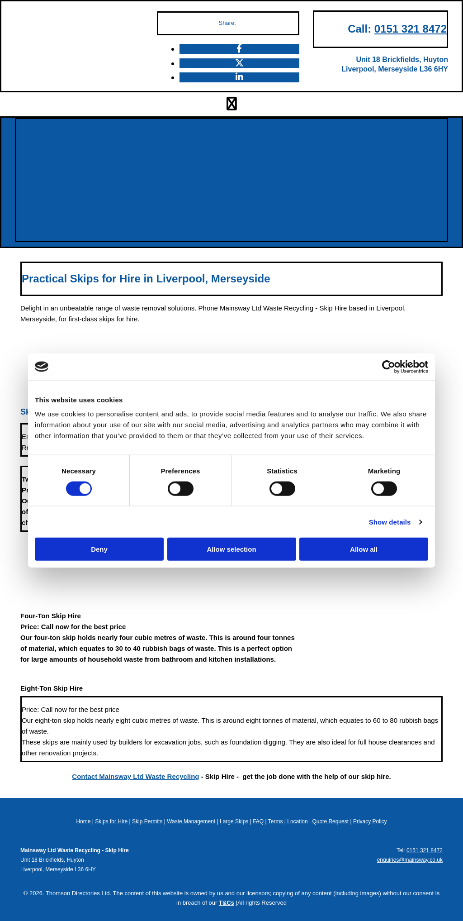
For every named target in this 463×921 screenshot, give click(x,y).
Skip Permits (147, 821)
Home (83, 821)
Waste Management (191, 821)
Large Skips (234, 821)
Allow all (364, 549)
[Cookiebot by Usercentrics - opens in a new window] (388, 366)
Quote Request (330, 821)
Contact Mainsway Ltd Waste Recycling (135, 776)
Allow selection (231, 549)
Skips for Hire (111, 821)
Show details (390, 521)
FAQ (258, 821)
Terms (275, 821)
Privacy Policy (370, 821)
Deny (99, 549)
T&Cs (226, 902)
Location (297, 821)
